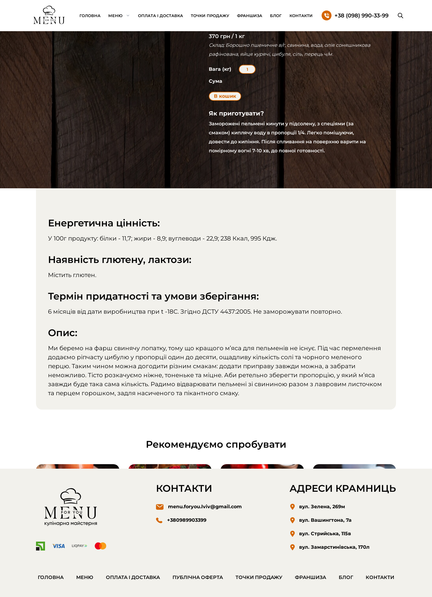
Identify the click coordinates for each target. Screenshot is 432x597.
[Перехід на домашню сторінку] (72, 508)
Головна (90, 15)
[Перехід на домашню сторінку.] (49, 15)
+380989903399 (186, 520)
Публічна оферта (197, 577)
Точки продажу (210, 15)
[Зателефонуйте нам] (355, 15)
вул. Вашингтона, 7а (325, 520)
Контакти (301, 15)
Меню (115, 15)
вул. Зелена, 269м (322, 506)
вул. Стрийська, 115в (325, 533)
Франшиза (249, 15)
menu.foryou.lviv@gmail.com (205, 506)
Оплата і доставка (160, 15)
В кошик (225, 96)
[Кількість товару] (247, 69)
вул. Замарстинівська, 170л (334, 547)
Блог (276, 15)
